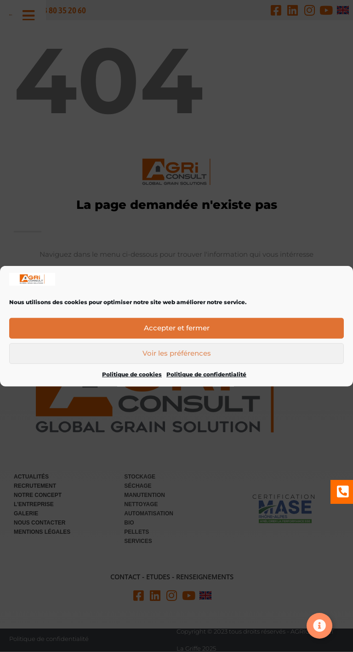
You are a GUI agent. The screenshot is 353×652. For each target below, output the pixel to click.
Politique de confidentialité (206, 376)
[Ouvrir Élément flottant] (319, 626)
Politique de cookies (132, 376)
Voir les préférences (176, 355)
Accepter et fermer (177, 330)
